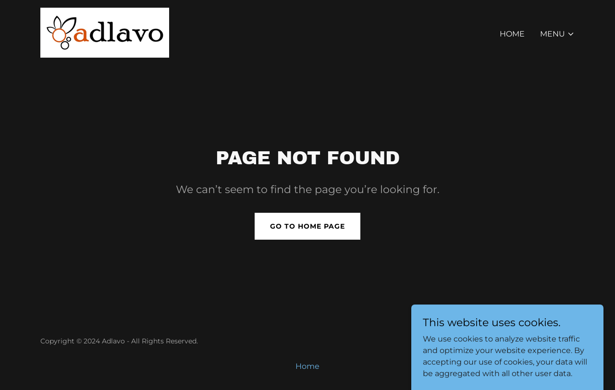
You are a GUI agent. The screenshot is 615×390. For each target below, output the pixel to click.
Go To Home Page (307, 226)
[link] (104, 32)
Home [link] (512, 33)
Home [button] (307, 366)
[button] (557, 34)
